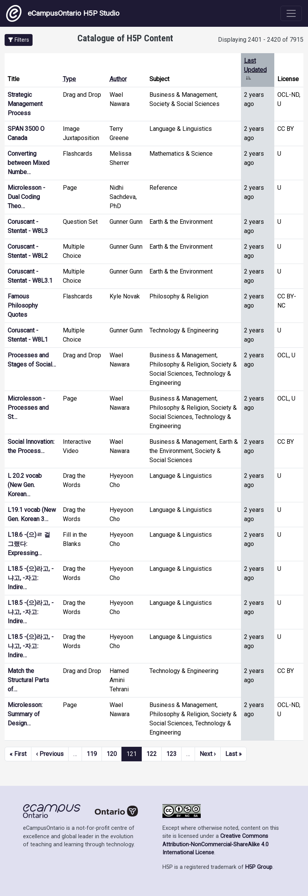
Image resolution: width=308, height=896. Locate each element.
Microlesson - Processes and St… (28, 407)
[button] (19, 40)
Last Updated (255, 70)
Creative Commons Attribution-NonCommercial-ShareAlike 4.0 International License (215, 844)
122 (151, 754)
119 (92, 754)
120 (111, 754)
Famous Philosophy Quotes (23, 305)
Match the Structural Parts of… (28, 680)
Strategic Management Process (25, 104)
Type (69, 79)
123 (171, 754)
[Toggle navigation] (291, 13)
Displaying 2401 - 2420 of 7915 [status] (260, 39)
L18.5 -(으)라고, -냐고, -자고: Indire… (31, 578)
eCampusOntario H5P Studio (63, 13)
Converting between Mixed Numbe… (28, 163)
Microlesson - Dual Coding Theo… (26, 197)
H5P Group (258, 867)
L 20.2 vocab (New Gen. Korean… (25, 485)
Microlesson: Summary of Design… (25, 714)
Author (118, 79)
